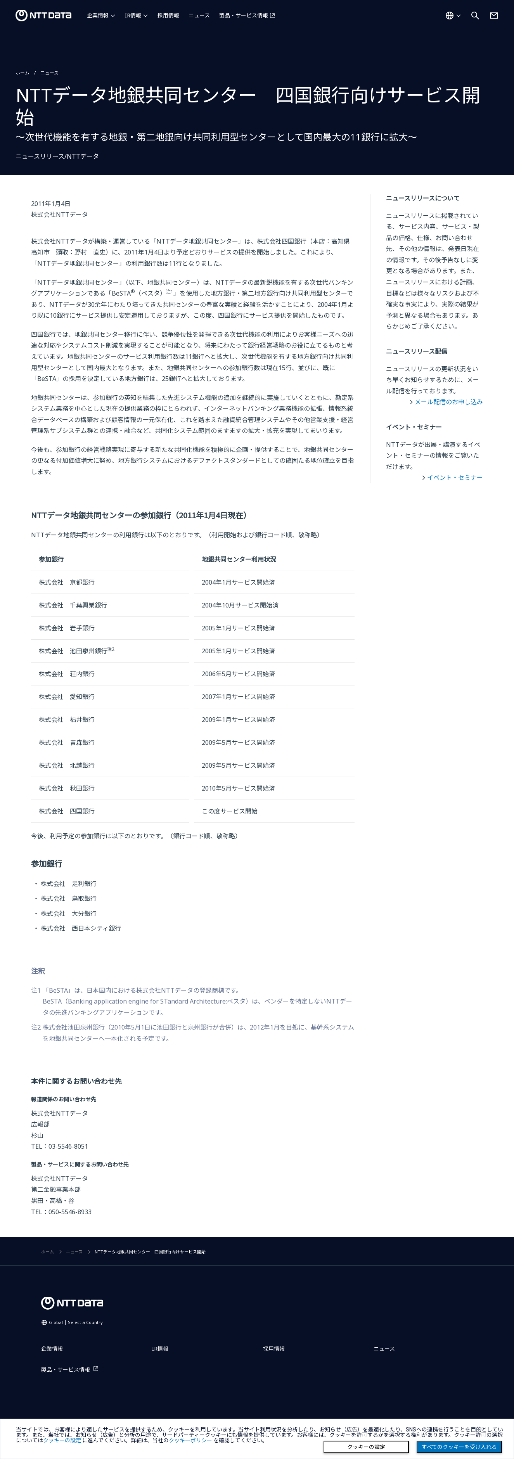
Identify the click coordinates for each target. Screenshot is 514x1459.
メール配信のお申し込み (449, 402)
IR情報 (133, 15)
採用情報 (168, 15)
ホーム (22, 72)
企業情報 (98, 15)
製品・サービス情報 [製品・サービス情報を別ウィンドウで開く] (243, 15)
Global (76, 1322)
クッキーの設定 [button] (62, 1440)
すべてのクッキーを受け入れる (459, 1447)
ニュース (199, 15)
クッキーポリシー (190, 1440)
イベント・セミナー (455, 477)
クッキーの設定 (366, 1447)
